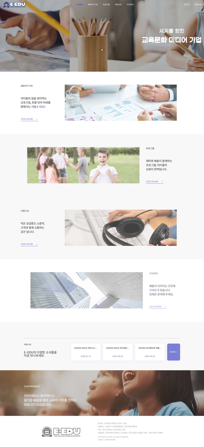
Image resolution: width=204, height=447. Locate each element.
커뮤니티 (118, 4)
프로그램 (106, 4)
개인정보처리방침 (110, 439)
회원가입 (198, 4)
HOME (80, 4)
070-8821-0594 (136, 433)
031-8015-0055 (112, 433)
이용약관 (100, 439)
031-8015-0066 (156, 433)
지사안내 (130, 4)
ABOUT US (93, 4)
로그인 (186, 4)
